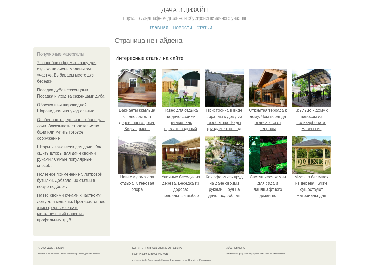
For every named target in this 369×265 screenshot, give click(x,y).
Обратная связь (235, 247)
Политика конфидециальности (150, 253)
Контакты (137, 247)
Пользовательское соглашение (163, 247)
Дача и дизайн (184, 10)
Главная (159, 27)
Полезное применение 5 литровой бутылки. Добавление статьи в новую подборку (70, 180)
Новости (182, 27)
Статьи (204, 27)
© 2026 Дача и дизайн (51, 247)
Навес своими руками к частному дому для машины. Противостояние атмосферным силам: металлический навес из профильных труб (71, 207)
